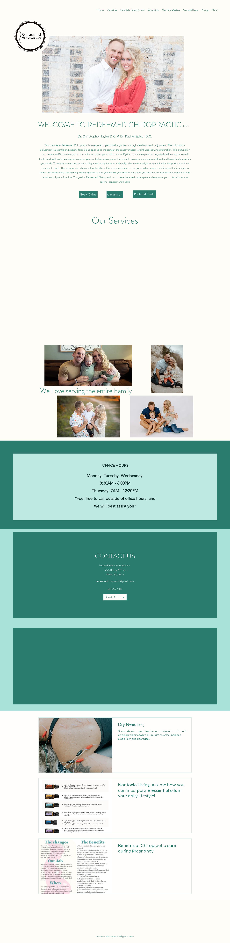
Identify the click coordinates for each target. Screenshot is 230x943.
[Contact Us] (115, 194)
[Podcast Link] (144, 194)
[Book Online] (88, 194)
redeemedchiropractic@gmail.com (115, 581)
